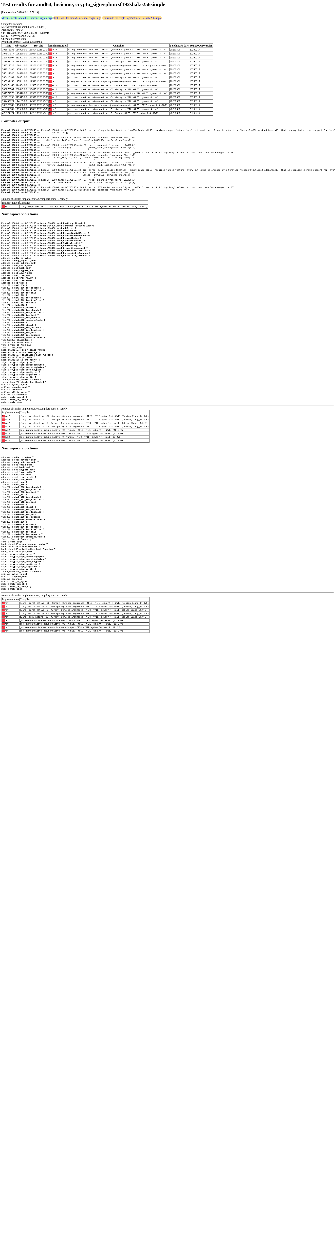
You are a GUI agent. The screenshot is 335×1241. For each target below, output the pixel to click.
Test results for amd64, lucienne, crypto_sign (77, 18)
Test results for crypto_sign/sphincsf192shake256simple (131, 18)
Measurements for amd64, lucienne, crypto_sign (27, 18)
